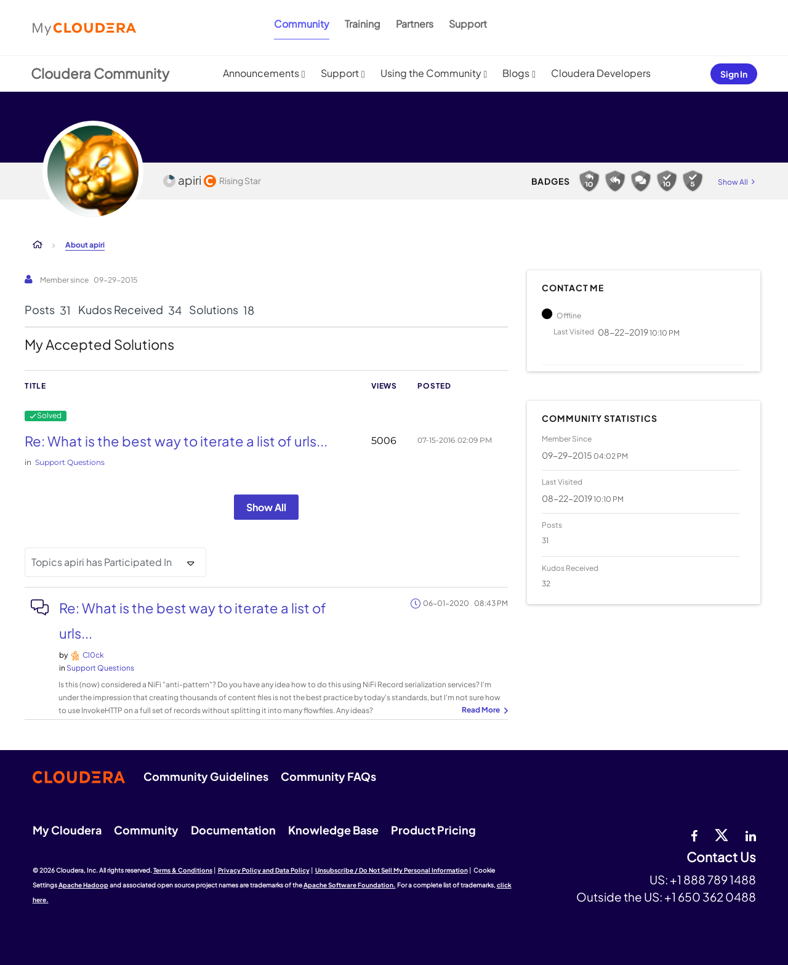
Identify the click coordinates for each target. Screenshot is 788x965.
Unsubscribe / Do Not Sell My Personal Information (391, 870)
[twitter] (721, 834)
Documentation (233, 830)
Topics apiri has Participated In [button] (101, 561)
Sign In (733, 73)
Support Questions (70, 462)
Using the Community (430, 73)
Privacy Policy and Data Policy (264, 870)
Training (362, 23)
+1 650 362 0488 (710, 896)
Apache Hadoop (83, 885)
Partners (414, 23)
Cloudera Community (100, 73)
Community (301, 23)
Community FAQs (328, 776)
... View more (483, 711)
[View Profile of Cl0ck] (93, 655)
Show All (266, 507)
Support (468, 23)
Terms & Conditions (182, 870)
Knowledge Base (333, 830)
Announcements (261, 73)
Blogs (515, 73)
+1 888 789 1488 (713, 879)
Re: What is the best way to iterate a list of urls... (176, 441)
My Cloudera (67, 830)
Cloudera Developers (601, 73)
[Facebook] (694, 834)
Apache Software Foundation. (350, 885)
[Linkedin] (751, 834)
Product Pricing (433, 830)
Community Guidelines (205, 776)
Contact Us (721, 857)
